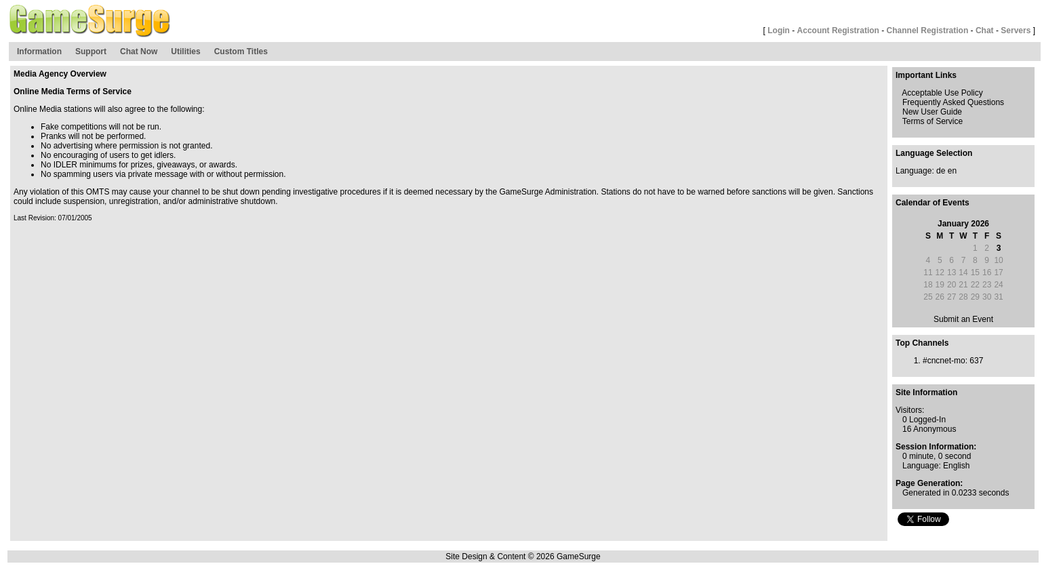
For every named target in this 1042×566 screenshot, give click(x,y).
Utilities (185, 51)
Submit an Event (963, 319)
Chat (985, 30)
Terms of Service (932, 121)
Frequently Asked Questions (953, 102)
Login (778, 30)
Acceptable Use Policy (942, 93)
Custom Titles (241, 51)
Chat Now (138, 51)
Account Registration (838, 30)
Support (90, 51)
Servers (1015, 30)
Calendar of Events (932, 202)
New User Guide (932, 112)
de (940, 171)
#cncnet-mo (944, 360)
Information (39, 51)
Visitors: (910, 410)
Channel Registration (928, 30)
